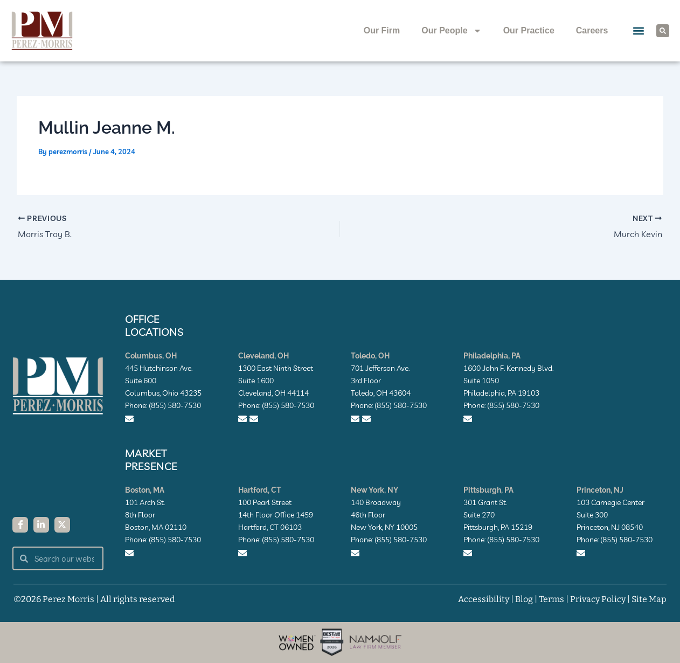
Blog (524, 599)
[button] (638, 31)
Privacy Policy (598, 599)
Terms (551, 599)
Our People (451, 30)
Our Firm (382, 30)
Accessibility (483, 599)
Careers (592, 30)
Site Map (649, 599)
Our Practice (528, 30)
